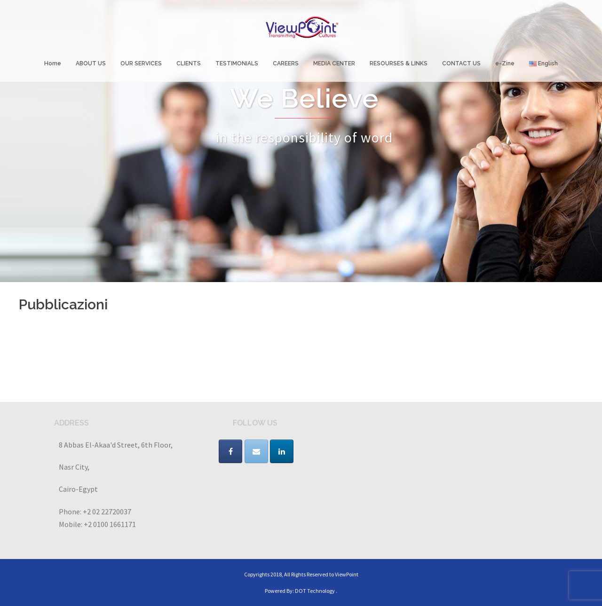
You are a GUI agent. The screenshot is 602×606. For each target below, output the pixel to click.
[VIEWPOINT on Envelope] (256, 451)
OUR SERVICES (141, 63)
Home (52, 63)
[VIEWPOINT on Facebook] (230, 451)
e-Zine (505, 63)
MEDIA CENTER (334, 63)
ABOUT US (91, 63)
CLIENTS (188, 63)
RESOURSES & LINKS (399, 63)
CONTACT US (461, 63)
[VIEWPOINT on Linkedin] (281, 451)
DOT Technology (315, 590)
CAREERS (286, 63)
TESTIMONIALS (236, 63)
